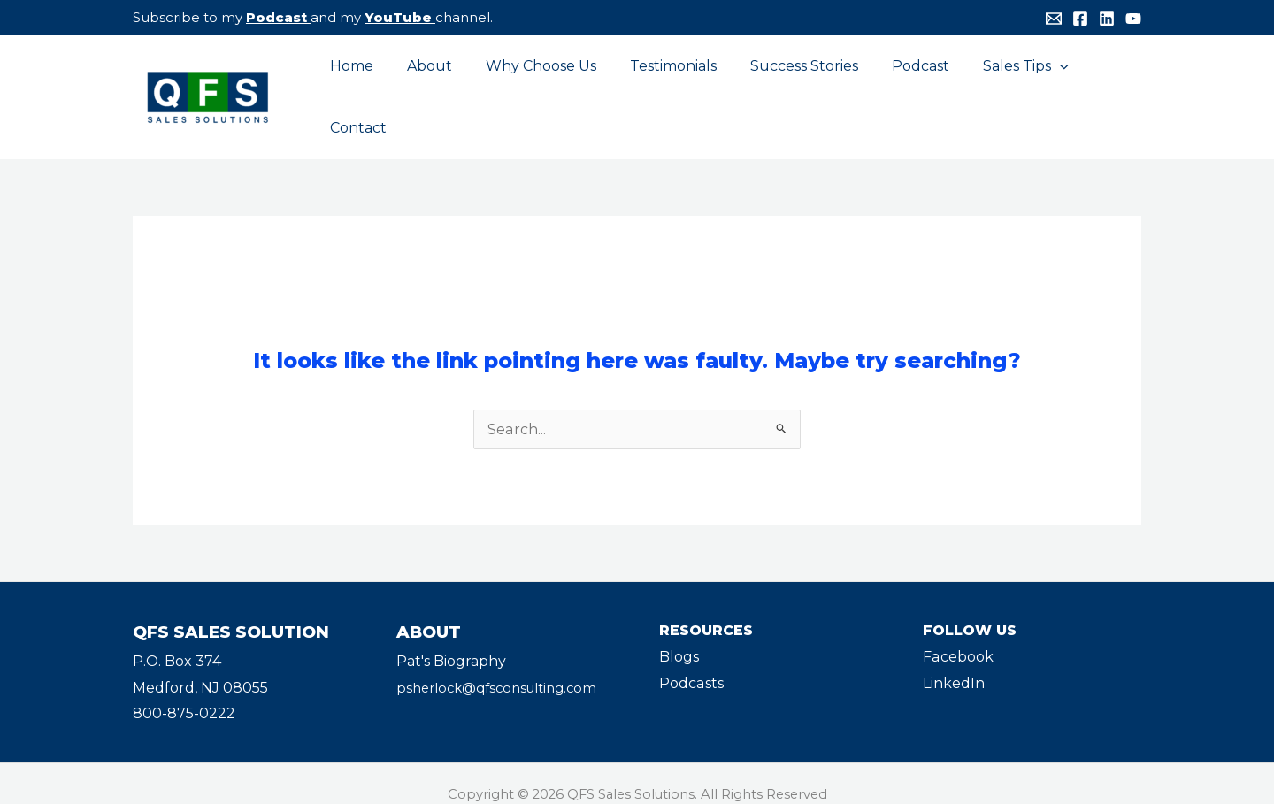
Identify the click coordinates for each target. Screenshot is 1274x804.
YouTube (398, 17)
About (429, 86)
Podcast (276, 17)
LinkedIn (954, 662)
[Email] (1054, 19)
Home (357, 86)
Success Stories (788, 86)
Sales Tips (999, 87)
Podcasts (691, 662)
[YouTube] (1133, 19)
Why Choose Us (535, 86)
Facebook (958, 635)
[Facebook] (1080, 19)
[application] (1033, 87)
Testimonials (662, 86)
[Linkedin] (1107, 19)
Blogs (679, 635)
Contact (1099, 86)
